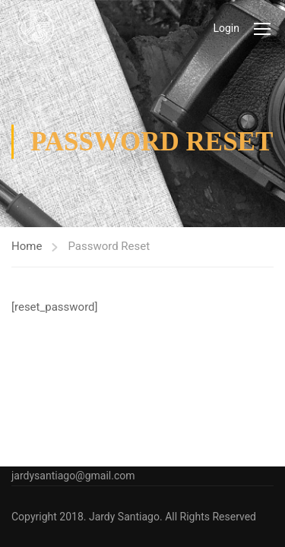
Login (226, 28)
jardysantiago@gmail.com (73, 476)
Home (26, 246)
